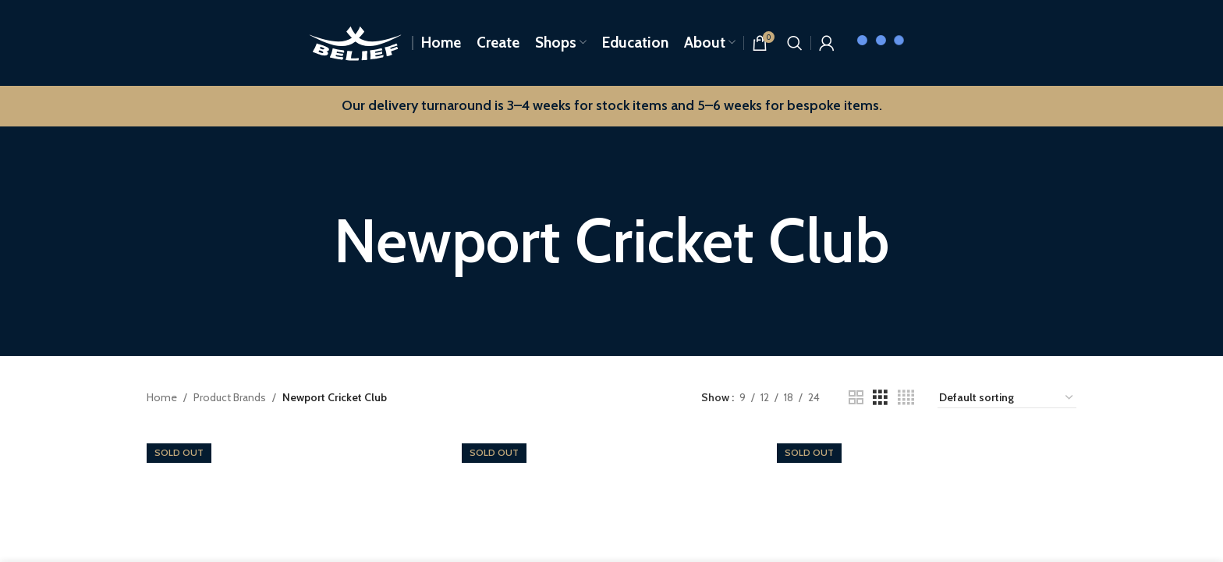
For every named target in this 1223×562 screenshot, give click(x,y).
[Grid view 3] (880, 397)
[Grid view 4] (906, 397)
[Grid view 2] (856, 397)
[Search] (794, 43)
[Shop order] (1007, 398)
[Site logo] (355, 41)
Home (162, 397)
